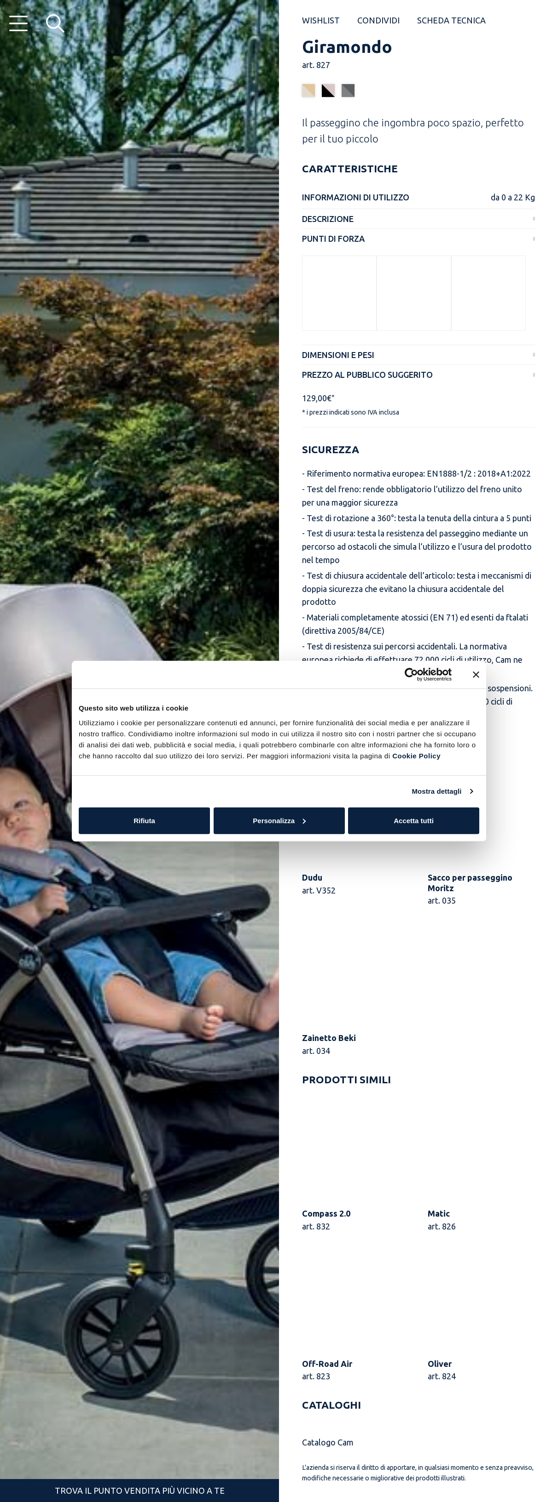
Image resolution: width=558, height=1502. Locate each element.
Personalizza (279, 820)
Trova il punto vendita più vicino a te (140, 1490)
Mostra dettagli (436, 791)
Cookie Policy (416, 755)
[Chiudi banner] (476, 674)
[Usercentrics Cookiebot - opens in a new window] (411, 675)
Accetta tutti (414, 820)
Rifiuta (144, 820)
